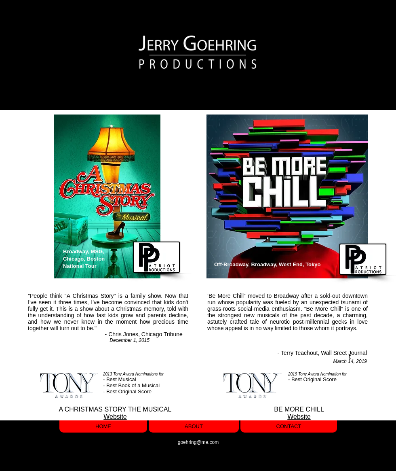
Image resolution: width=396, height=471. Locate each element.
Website (115, 416)
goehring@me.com (198, 442)
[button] (346, 53)
